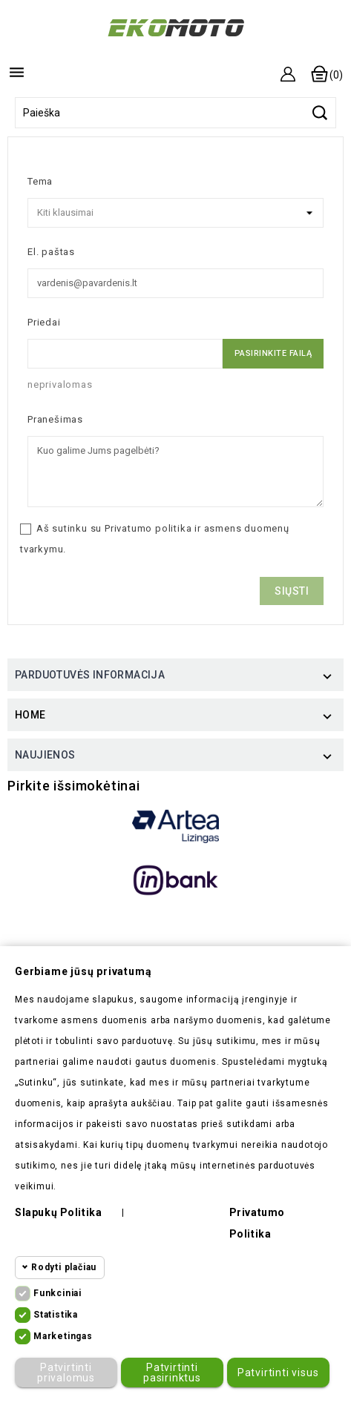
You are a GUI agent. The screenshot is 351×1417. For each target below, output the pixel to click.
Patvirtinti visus (278, 1372)
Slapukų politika (58, 1212)
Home (30, 715)
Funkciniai (57, 1293)
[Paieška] (175, 113)
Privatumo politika (148, 528)
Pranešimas (55, 419)
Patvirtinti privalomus (66, 1372)
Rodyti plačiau (63, 1267)
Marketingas (63, 1336)
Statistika (55, 1314)
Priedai (44, 322)
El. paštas (51, 251)
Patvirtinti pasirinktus (172, 1372)
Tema (40, 181)
